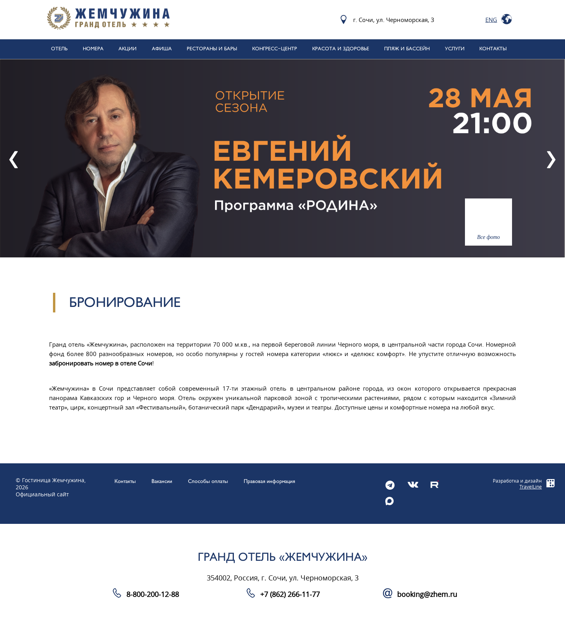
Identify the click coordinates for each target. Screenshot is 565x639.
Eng (491, 19)
